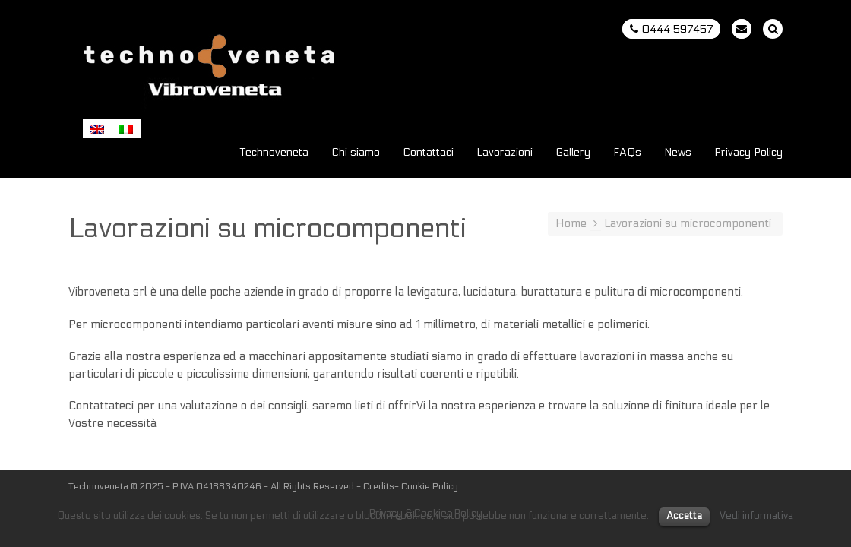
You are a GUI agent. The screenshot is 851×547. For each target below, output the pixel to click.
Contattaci (428, 153)
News (677, 153)
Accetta (684, 516)
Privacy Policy (748, 153)
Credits (378, 486)
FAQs (627, 153)
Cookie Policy (429, 486)
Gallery (572, 153)
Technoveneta (274, 153)
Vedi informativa (756, 516)
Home (571, 223)
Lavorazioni (504, 153)
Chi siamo (355, 153)
